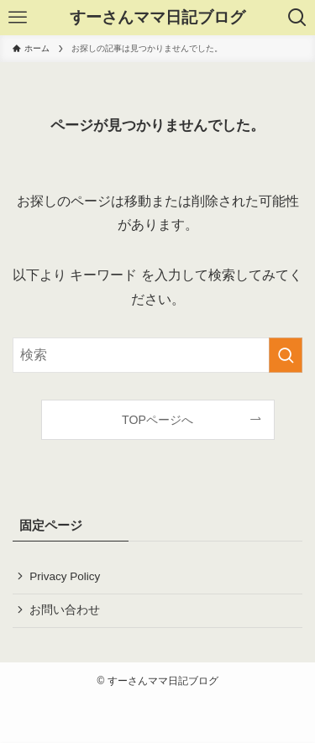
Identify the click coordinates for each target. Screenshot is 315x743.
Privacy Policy (64, 576)
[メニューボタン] (17, 17)
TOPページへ (157, 419)
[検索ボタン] (297, 17)
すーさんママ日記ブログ (157, 18)
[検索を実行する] (285, 355)
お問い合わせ (64, 610)
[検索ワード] (157, 355)
